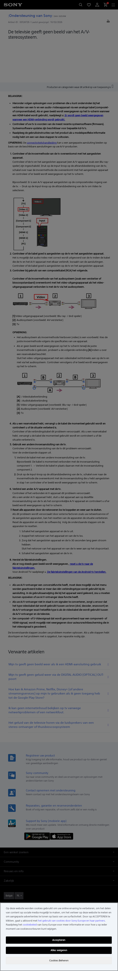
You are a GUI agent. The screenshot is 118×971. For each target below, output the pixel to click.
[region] (59, 937)
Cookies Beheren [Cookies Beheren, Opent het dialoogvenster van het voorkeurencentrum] (59, 960)
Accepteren (58, 940)
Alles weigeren (59, 950)
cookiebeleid (30, 924)
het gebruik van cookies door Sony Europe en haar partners (71, 920)
